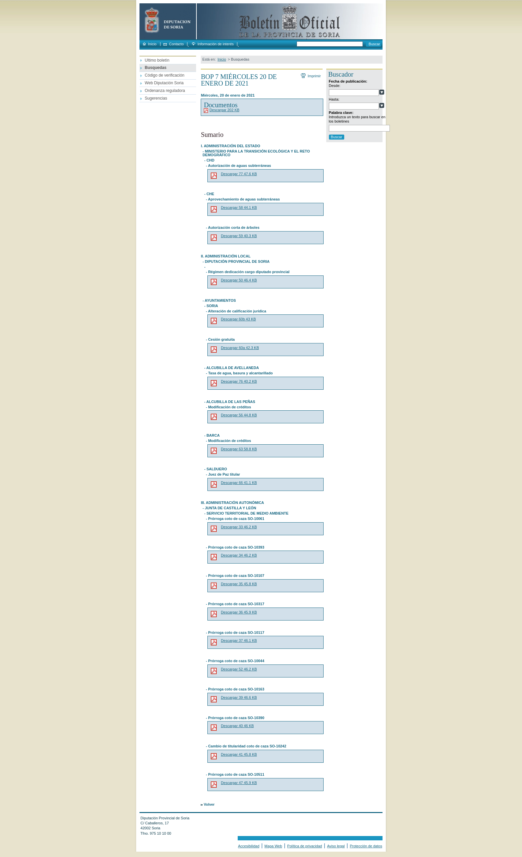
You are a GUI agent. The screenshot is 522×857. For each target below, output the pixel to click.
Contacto (176, 44)
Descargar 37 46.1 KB (239, 641)
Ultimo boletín (157, 60)
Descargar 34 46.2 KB (239, 555)
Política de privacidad (304, 846)
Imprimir (314, 76)
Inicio (152, 44)
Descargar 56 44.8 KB (239, 415)
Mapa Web (273, 846)
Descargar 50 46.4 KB (239, 280)
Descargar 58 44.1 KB (239, 208)
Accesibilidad (248, 846)
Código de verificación (164, 75)
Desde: (335, 86)
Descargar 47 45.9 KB (239, 783)
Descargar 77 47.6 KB (239, 174)
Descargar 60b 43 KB (238, 319)
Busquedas (155, 67)
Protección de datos (366, 846)
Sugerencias (156, 98)
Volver (209, 804)
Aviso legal (336, 846)
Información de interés (215, 44)
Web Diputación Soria (164, 83)
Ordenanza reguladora (165, 90)
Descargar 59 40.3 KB (239, 236)
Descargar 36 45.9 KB (239, 612)
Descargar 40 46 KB (237, 726)
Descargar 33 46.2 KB (239, 527)
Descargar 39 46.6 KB (239, 697)
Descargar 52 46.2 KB (239, 669)
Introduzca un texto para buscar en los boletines (357, 119)
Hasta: (334, 99)
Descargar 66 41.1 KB (239, 483)
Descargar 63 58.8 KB (239, 449)
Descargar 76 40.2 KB (239, 381)
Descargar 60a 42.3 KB (240, 348)
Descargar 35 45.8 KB (239, 584)
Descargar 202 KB (224, 110)
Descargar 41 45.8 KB (239, 754)
